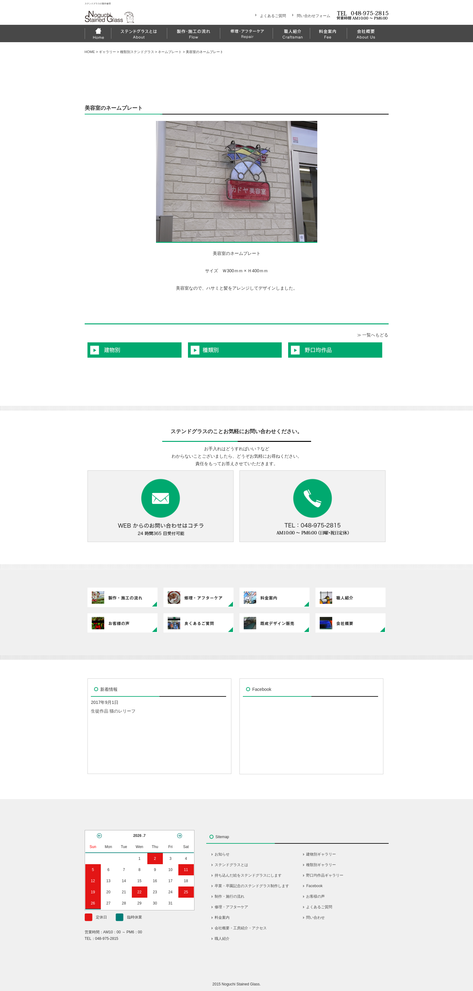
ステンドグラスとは (231, 865)
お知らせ (222, 854)
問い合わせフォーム (313, 16)
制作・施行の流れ (229, 896)
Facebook (314, 886)
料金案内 (222, 917)
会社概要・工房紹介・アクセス (241, 928)
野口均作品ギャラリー (324, 875)
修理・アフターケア (231, 907)
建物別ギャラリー (321, 854)
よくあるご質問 (273, 16)
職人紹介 (222, 938)
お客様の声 (315, 896)
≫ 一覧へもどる (373, 334)
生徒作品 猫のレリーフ (113, 711)
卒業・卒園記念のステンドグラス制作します (252, 886)
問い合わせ (315, 917)
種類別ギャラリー (321, 865)
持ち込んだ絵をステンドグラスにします (248, 875)
